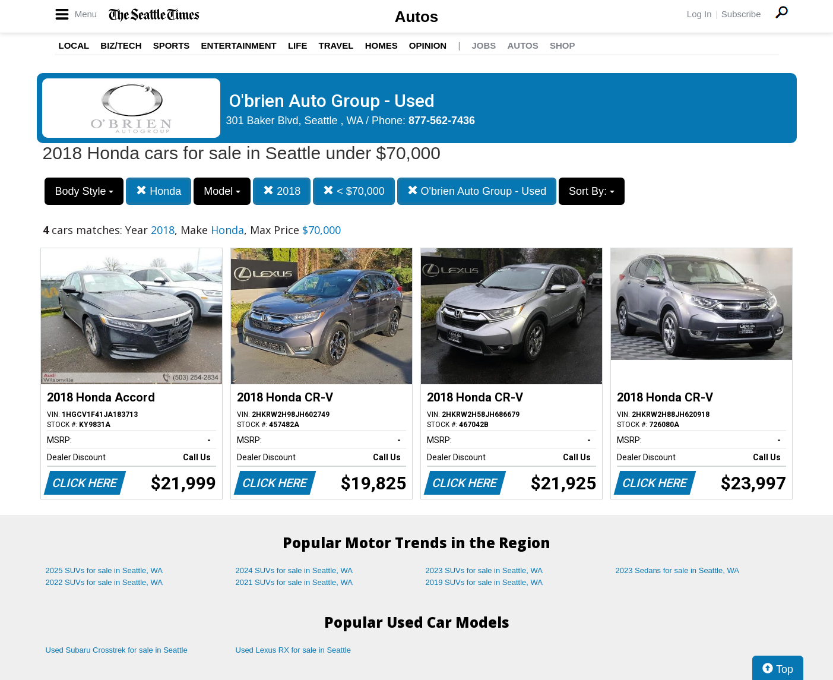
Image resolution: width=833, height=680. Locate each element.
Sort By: (592, 191)
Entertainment (239, 45)
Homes (381, 45)
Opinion (427, 45)
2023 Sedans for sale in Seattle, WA (677, 570)
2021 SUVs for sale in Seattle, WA (294, 582)
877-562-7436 (441, 120)
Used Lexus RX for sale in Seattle (293, 650)
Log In (699, 14)
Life (298, 45)
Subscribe (741, 14)
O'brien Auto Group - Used (477, 191)
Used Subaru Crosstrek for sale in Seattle (117, 650)
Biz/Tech (120, 45)
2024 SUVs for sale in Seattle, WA (294, 570)
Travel (336, 45)
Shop (562, 45)
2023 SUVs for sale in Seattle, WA (484, 570)
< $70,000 (354, 191)
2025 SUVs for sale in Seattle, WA (104, 570)
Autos (417, 17)
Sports (171, 45)
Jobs (483, 45)
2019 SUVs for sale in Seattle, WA (484, 582)
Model (222, 191)
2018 (281, 191)
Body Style (84, 191)
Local (74, 45)
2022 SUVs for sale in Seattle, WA (104, 582)
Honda (158, 191)
